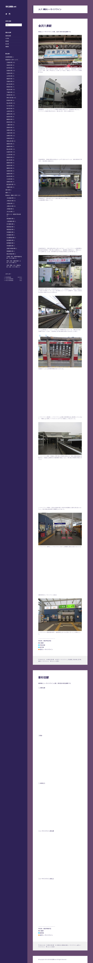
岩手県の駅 (9, 68)
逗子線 (79, 659)
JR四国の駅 (9, 209)
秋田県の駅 (9, 73)
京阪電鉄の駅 (10, 245)
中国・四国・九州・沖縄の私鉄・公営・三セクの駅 (14, 266)
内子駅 (7, 38)
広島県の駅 (9, 152)
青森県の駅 (9, 65)
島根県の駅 (9, 146)
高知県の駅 (9, 165)
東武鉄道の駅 (10, 229)
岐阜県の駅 (9, 116)
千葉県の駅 (9, 92)
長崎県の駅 (9, 173)
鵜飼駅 (7, 46)
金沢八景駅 (45, 26)
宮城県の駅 (9, 70)
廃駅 (7, 192)
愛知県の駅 (9, 122)
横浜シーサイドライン (43, 661)
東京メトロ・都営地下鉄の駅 (14, 214)
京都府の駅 (9, 130)
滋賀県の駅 (9, 127)
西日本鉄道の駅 (10, 254)
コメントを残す (55, 661)
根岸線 (63, 945)
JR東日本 (58, 945)
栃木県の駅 (9, 84)
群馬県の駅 (9, 87)
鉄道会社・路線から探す (11, 195)
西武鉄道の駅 (10, 227)
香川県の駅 (9, 160)
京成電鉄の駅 (10, 232)
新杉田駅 (43, 677)
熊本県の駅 (9, 176)
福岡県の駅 (9, 168)
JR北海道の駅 (10, 198)
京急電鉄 (70, 659)
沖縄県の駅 (9, 187)
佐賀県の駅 (9, 171)
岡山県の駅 (9, 149)
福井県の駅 (9, 108)
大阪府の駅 (9, 133)
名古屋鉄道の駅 (10, 237)
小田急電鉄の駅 (10, 221)
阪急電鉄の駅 (10, 240)
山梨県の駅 (9, 111)
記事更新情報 (9, 57)
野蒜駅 (7, 41)
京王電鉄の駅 (10, 224)
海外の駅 (8, 190)
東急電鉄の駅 (10, 218)
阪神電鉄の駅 (10, 243)
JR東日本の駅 (10, 200)
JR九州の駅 (9, 211)
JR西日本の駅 (10, 206)
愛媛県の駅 (9, 163)
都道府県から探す (10, 59)
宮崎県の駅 (9, 181)
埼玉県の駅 (9, 89)
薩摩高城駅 (8, 36)
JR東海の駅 (9, 203)
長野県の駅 (9, 114)
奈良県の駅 (9, 138)
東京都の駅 (9, 95)
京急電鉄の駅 (10, 235)
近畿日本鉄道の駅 (11, 248)
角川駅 (7, 44)
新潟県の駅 (9, 100)
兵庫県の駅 (9, 135)
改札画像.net (11, 6)
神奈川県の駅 (10, 97)
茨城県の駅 (9, 81)
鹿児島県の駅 (10, 184)
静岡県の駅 (9, 119)
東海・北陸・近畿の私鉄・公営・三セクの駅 (14, 261)
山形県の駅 (9, 76)
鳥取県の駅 (9, 144)
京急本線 (75, 659)
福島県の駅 (9, 78)
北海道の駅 (9, 62)
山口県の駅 (9, 154)
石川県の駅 (9, 106)
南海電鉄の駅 (10, 251)
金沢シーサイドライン (61, 659)
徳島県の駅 (9, 157)
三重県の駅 (9, 125)
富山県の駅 (9, 103)
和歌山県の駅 (10, 141)
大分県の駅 (9, 179)
